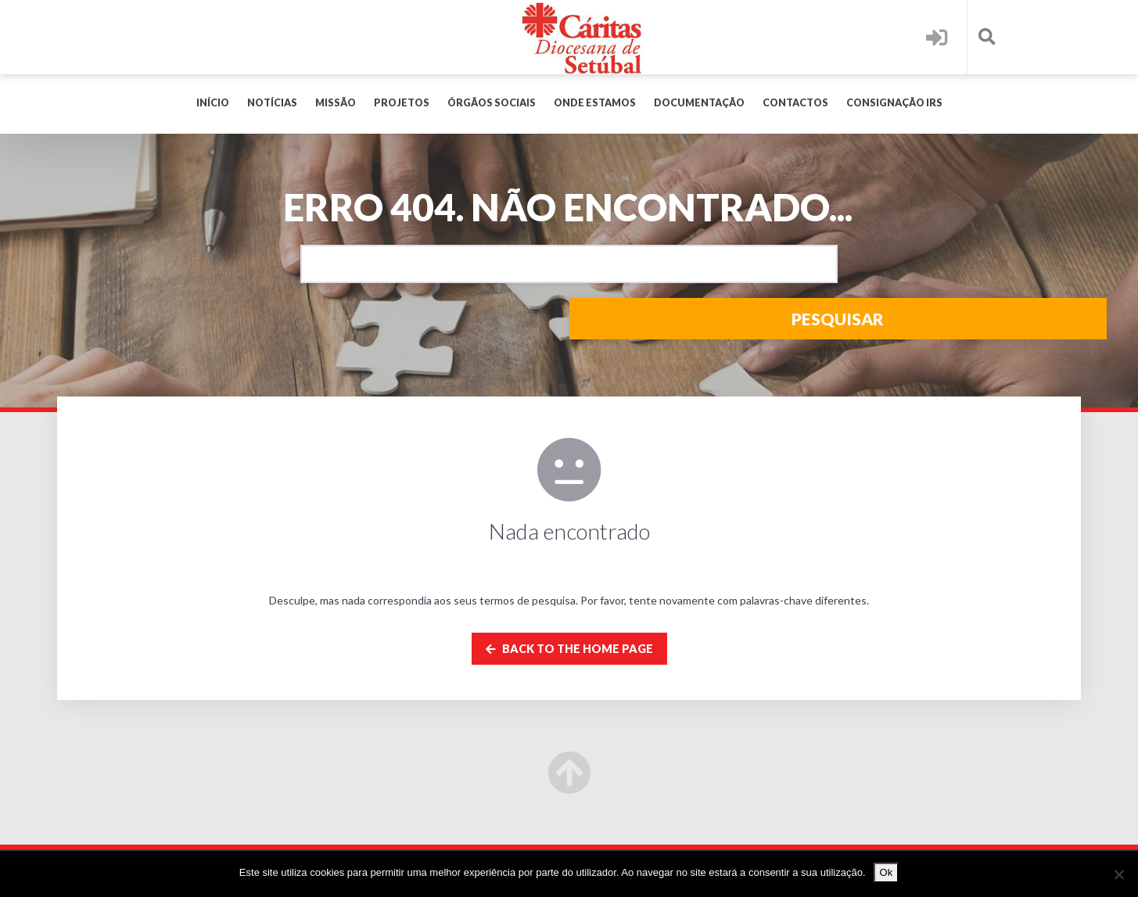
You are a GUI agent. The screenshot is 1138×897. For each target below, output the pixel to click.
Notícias (272, 103)
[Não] (1118, 874)
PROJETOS (401, 103)
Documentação (699, 103)
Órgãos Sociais (491, 103)
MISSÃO (335, 103)
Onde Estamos (595, 103)
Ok (886, 872)
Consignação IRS (894, 103)
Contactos (795, 103)
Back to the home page (569, 648)
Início (212, 103)
